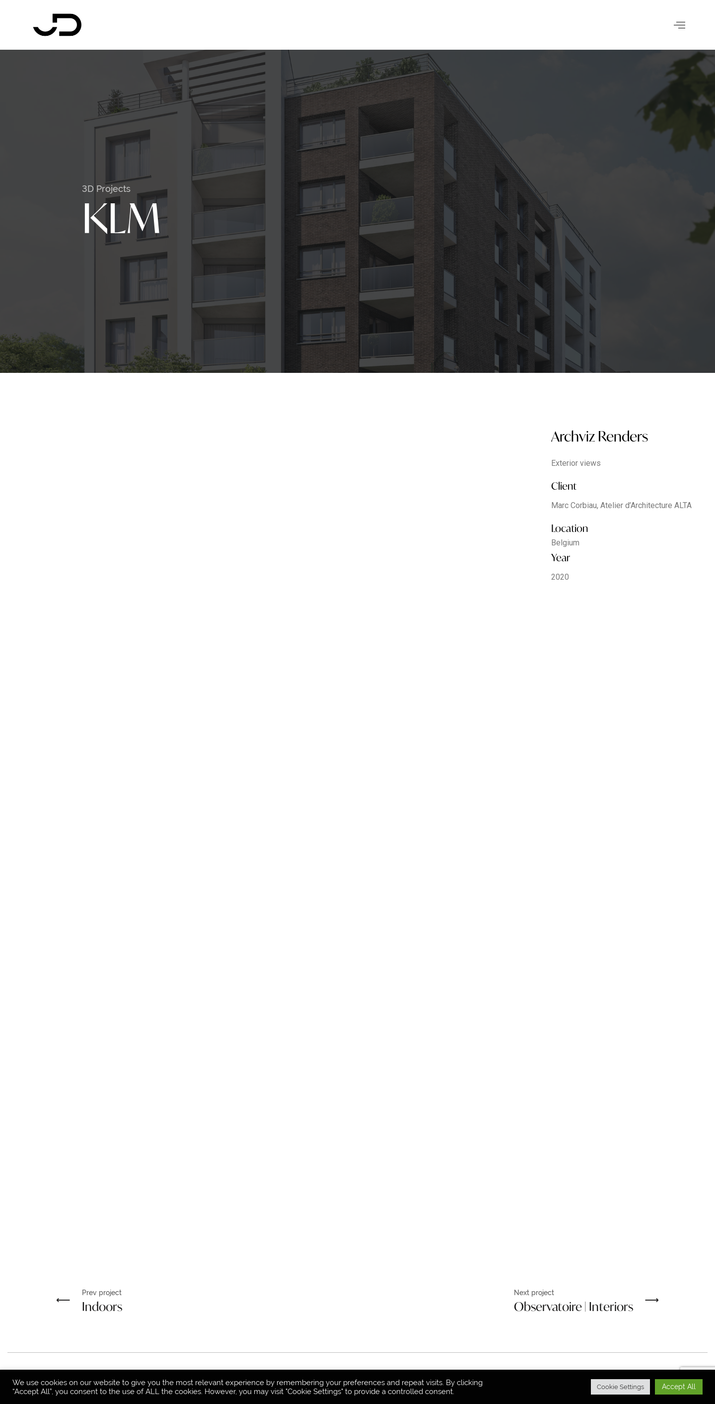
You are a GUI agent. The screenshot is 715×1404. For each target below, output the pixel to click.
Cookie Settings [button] (620, 1387)
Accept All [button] (679, 1387)
